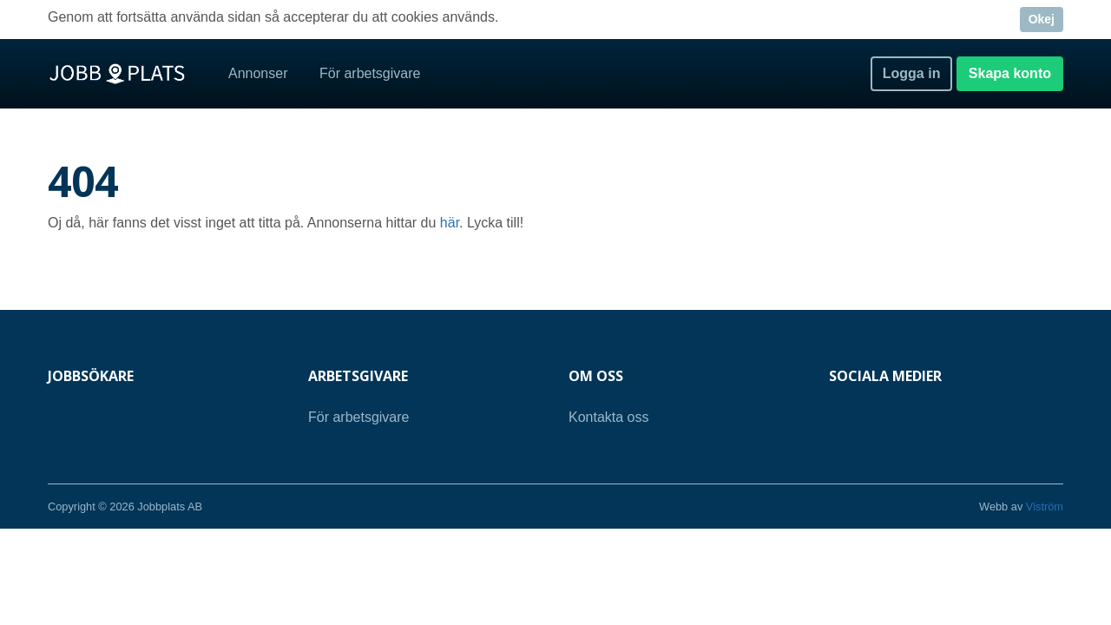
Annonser (258, 73)
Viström (1044, 506)
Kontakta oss (609, 417)
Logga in (912, 73)
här (449, 222)
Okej (1042, 19)
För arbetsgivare (370, 73)
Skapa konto (1010, 73)
